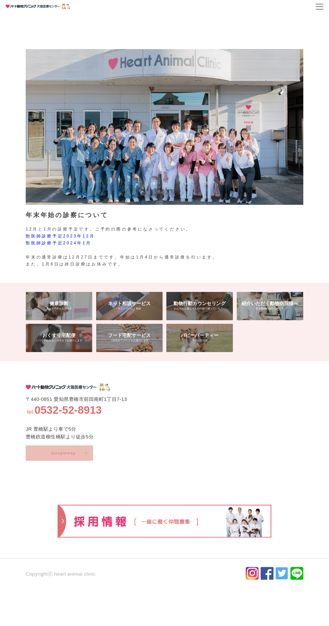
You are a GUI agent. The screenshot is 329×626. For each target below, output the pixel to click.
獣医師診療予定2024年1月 (59, 243)
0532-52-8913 (68, 410)
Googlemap (69, 453)
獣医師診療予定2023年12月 (60, 236)
